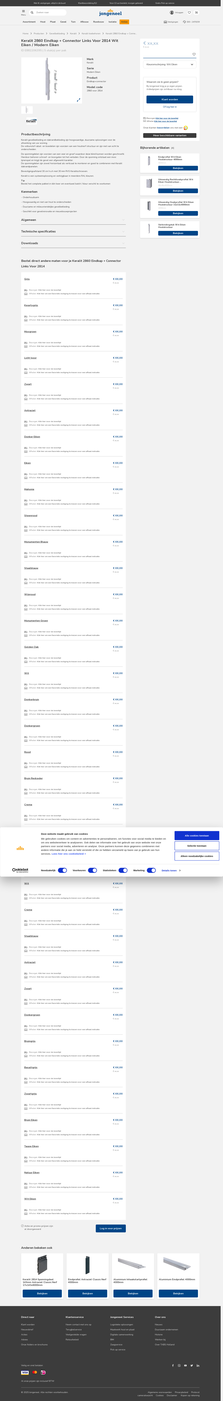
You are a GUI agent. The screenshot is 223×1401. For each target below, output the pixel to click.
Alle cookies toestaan (197, 1360)
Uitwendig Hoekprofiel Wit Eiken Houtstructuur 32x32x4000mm (176, 203)
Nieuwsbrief (27, 1329)
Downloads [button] (29, 243)
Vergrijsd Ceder (33, 857)
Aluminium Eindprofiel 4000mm (177, 1279)
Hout (42, 21)
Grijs (27, 279)
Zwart (28, 384)
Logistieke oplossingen (121, 1324)
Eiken (27, 463)
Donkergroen (32, 726)
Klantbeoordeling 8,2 (87, 3)
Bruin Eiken (30, 1120)
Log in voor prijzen (111, 1228)
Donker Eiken (32, 436)
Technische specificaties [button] (38, 231)
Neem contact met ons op (78, 1324)
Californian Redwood (37, 831)
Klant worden (170, 99)
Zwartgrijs (30, 1093)
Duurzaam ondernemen (166, 1329)
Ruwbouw (98, 21)
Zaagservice (116, 1344)
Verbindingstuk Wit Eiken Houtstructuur (172, 226)
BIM (112, 1339)
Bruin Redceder (33, 778)
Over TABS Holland (164, 1344)
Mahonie (29, 489)
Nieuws (158, 1324)
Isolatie (112, 21)
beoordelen (163, 127)
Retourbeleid (72, 1339)
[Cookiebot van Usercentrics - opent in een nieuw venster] (20, 1395)
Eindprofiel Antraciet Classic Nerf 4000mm (87, 1281)
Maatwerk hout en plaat (122, 1329)
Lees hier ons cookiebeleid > (69, 1378)
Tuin (73, 21)
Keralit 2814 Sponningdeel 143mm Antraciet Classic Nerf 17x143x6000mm (40, 1282)
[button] (23, 12)
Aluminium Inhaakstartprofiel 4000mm (130, 1281)
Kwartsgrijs (31, 305)
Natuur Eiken (31, 1172)
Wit (26, 673)
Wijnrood (30, 594)
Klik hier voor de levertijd (167, 118)
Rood (27, 752)
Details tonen (169, 1394)
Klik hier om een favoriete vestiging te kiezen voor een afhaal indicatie (68, 293)
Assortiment (29, 21)
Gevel (63, 21)
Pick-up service (117, 1349)
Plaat (53, 21)
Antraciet (30, 410)
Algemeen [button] (28, 220)
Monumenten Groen (36, 620)
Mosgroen (30, 331)
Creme (28, 804)
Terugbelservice (74, 1329)
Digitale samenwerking (121, 1334)
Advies (24, 1339)
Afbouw (84, 21)
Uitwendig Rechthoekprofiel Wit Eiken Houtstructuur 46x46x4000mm (175, 180)
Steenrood (30, 515)
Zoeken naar (32, 13)
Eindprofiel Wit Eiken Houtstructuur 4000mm (170, 158)
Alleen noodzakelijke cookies (197, 1380)
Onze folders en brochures (34, 1344)
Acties (124, 21)
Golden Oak (31, 647)
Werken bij (160, 1339)
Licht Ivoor (30, 358)
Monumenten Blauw (36, 542)
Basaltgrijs (30, 1067)
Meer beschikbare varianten (169, 135)
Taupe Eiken (31, 1146)
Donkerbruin (31, 699)
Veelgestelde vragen (76, 1334)
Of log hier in (170, 107)
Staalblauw (31, 568)
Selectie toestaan (197, 1370)
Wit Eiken (30, 1199)
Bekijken (178, 168)
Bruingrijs (30, 1041)
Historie (159, 1334)
